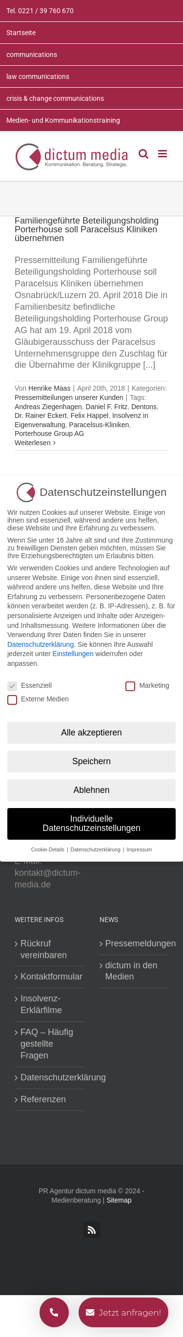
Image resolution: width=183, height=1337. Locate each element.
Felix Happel (89, 415)
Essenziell (29, 682)
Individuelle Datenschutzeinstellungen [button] (91, 820)
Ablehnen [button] (92, 786)
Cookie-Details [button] (48, 846)
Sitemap (118, 1200)
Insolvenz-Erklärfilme (41, 1004)
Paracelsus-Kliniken (99, 425)
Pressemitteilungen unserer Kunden (69, 397)
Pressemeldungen (134, 943)
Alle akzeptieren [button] (91, 729)
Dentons (144, 407)
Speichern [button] (91, 758)
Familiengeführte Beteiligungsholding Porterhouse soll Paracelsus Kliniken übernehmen (87, 229)
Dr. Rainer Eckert (41, 415)
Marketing (147, 682)
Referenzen (43, 1099)
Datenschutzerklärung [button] (96, 846)
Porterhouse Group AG (49, 433)
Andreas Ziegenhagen (48, 407)
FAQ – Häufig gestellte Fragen (46, 1043)
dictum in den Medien (131, 971)
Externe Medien (38, 696)
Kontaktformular (49, 976)
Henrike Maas (49, 388)
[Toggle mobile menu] (163, 154)
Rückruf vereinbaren (43, 949)
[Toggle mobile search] (143, 154)
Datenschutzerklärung (49, 1077)
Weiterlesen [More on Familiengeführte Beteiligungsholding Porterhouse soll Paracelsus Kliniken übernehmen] (33, 443)
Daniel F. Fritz (107, 407)
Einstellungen (73, 651)
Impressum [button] (139, 846)
